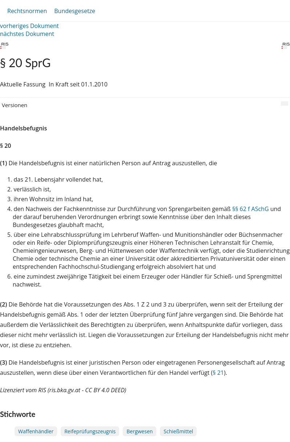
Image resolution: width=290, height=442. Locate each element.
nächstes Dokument (27, 34)
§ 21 (218, 373)
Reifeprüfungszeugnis (90, 431)
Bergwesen (139, 431)
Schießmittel (178, 431)
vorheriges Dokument (29, 26)
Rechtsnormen (27, 11)
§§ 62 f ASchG (250, 209)
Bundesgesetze (74, 11)
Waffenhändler (35, 431)
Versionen (14, 105)
